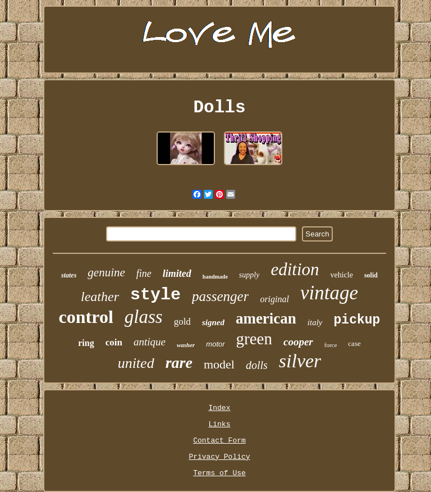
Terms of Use (219, 473)
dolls (257, 365)
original (274, 299)
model (219, 364)
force (330, 344)
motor (215, 344)
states (68, 275)
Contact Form (219, 440)
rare (179, 362)
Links (219, 424)
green (254, 339)
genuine (106, 272)
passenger (220, 296)
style (155, 294)
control (86, 317)
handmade (215, 277)
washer (186, 344)
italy (315, 322)
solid (371, 275)
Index (219, 408)
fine (144, 273)
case (354, 343)
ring (86, 343)
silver (300, 360)
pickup (357, 320)
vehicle (342, 275)
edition (294, 269)
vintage (329, 293)
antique (150, 342)
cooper (298, 342)
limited (177, 273)
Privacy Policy (219, 457)
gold (182, 321)
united (136, 363)
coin (114, 342)
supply (249, 275)
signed (213, 322)
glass (144, 317)
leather (100, 296)
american (266, 318)
